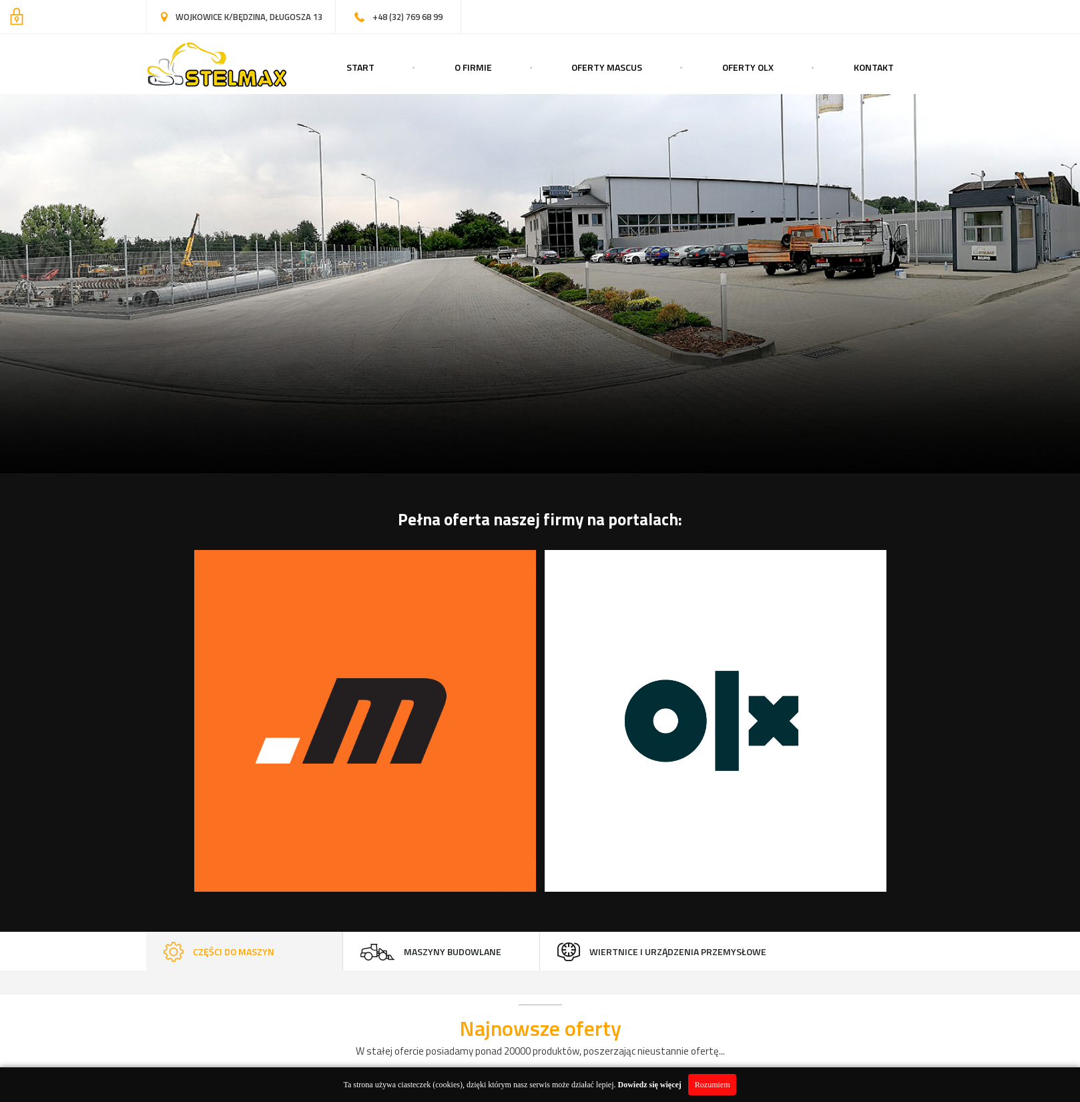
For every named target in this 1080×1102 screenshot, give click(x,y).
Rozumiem (712, 1084)
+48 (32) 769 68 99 (407, 16)
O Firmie (473, 67)
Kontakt (874, 67)
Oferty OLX (748, 67)
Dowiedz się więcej (650, 1084)
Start (360, 67)
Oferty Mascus (606, 67)
